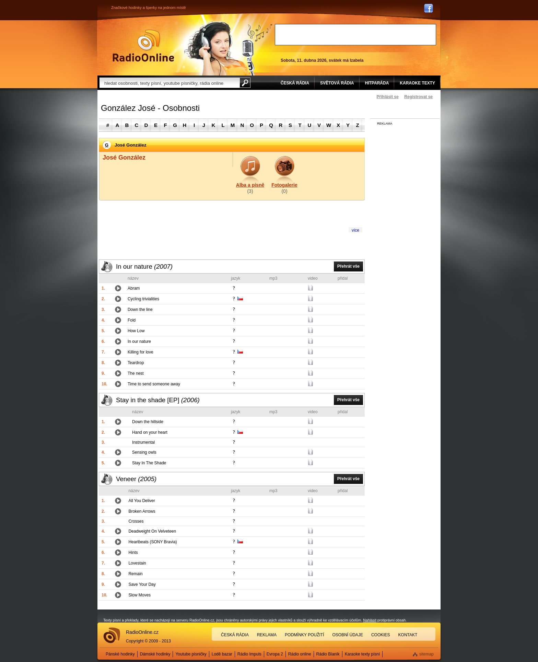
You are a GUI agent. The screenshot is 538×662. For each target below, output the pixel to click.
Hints (133, 552)
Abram (134, 288)
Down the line (140, 309)
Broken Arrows (141, 511)
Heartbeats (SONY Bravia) (152, 541)
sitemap (426, 654)
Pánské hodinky (120, 654)
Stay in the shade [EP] (158, 400)
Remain (135, 573)
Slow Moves (139, 595)
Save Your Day (141, 584)
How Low (136, 330)
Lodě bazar (222, 654)
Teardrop (136, 362)
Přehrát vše (348, 266)
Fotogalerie (284, 185)
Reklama (267, 634)
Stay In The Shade (149, 463)
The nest (136, 373)
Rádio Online (143, 46)
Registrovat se (418, 96)
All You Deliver (141, 500)
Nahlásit (369, 620)
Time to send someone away (154, 384)
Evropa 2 (275, 654)
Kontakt (408, 634)
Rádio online (299, 654)
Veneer (136, 479)
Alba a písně (250, 185)
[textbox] (169, 83)
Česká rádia (235, 634)
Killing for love (140, 352)
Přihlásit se (388, 96)
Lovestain (137, 563)
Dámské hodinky (155, 654)
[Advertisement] (355, 34)
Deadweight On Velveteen (152, 531)
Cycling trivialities (143, 299)
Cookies (380, 634)
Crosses (135, 521)
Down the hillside (147, 421)
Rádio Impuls (249, 654)
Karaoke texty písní (362, 654)
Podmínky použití (304, 634)
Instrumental (143, 442)
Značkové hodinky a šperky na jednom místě (148, 7)
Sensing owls (144, 452)
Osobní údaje (347, 634)
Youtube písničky (190, 654)
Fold (132, 320)
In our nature (144, 266)
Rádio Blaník (328, 654)
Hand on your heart (149, 432)
